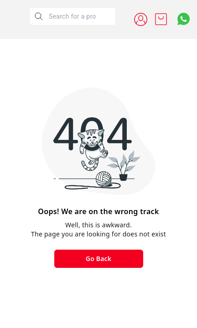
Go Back (98, 258)
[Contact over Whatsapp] (183, 19)
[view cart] (161, 19)
